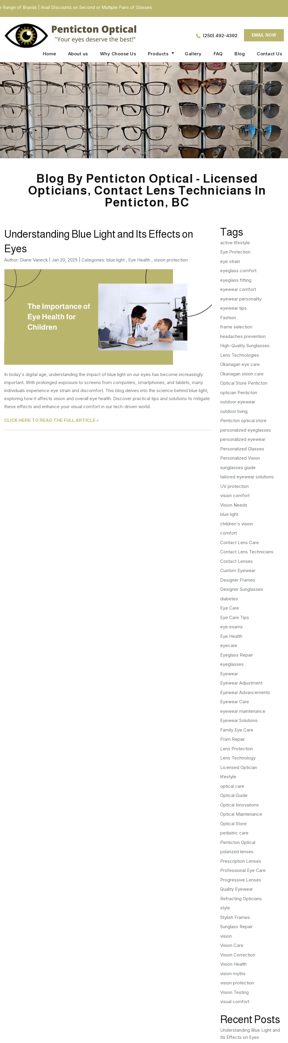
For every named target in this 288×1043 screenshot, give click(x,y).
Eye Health (139, 260)
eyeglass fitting (235, 280)
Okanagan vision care (242, 374)
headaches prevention (243, 336)
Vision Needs (233, 505)
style (225, 908)
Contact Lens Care (239, 542)
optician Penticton (238, 392)
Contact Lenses (236, 561)
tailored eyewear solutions (247, 477)
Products (158, 54)
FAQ (218, 54)
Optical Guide (234, 795)
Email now (264, 34)
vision (226, 936)
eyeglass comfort (238, 270)
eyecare (228, 645)
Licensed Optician (238, 767)
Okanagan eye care (240, 364)
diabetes (229, 599)
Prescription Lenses (240, 861)
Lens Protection (236, 748)
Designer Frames (237, 580)
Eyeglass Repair (236, 655)
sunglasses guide (238, 467)
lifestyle (228, 776)
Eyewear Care (234, 701)
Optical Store (233, 823)
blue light (116, 260)
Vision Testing (234, 992)
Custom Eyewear (237, 570)
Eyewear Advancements (245, 692)
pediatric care (234, 833)
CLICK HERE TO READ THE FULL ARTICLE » (51, 420)
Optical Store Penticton (243, 383)
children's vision (236, 524)
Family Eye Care (236, 730)
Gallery (193, 54)
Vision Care (231, 945)
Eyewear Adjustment (241, 683)
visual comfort (234, 1001)
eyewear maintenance (242, 711)
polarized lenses (236, 851)
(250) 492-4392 (220, 35)
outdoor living (234, 411)
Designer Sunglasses (241, 589)
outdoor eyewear (237, 402)
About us (78, 54)
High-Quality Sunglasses (245, 345)
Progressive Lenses (240, 880)
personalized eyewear (242, 439)
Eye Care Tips (234, 617)
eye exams (231, 626)
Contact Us (269, 54)
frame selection (236, 327)
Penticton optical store (243, 420)
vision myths (232, 973)
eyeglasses (232, 664)
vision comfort (235, 495)
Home (49, 54)
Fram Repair (232, 739)
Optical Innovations (239, 805)
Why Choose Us (118, 54)
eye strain (230, 261)
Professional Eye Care (243, 870)
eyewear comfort (238, 289)
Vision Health (233, 964)
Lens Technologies (239, 355)
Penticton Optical (237, 842)
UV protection (234, 486)
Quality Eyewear (236, 889)
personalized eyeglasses (245, 430)
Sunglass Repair (236, 926)
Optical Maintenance (241, 814)
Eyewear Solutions (239, 720)
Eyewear (229, 673)
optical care (232, 786)
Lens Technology (238, 758)
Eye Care (229, 608)
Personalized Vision (240, 458)
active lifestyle (235, 242)
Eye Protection (235, 252)
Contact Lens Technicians (246, 552)
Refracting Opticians (241, 898)
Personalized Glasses (242, 449)
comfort (228, 533)
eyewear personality (241, 299)
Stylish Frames (235, 917)
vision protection (171, 260)
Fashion (228, 317)
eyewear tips (233, 308)
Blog (239, 54)
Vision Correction (237, 955)
